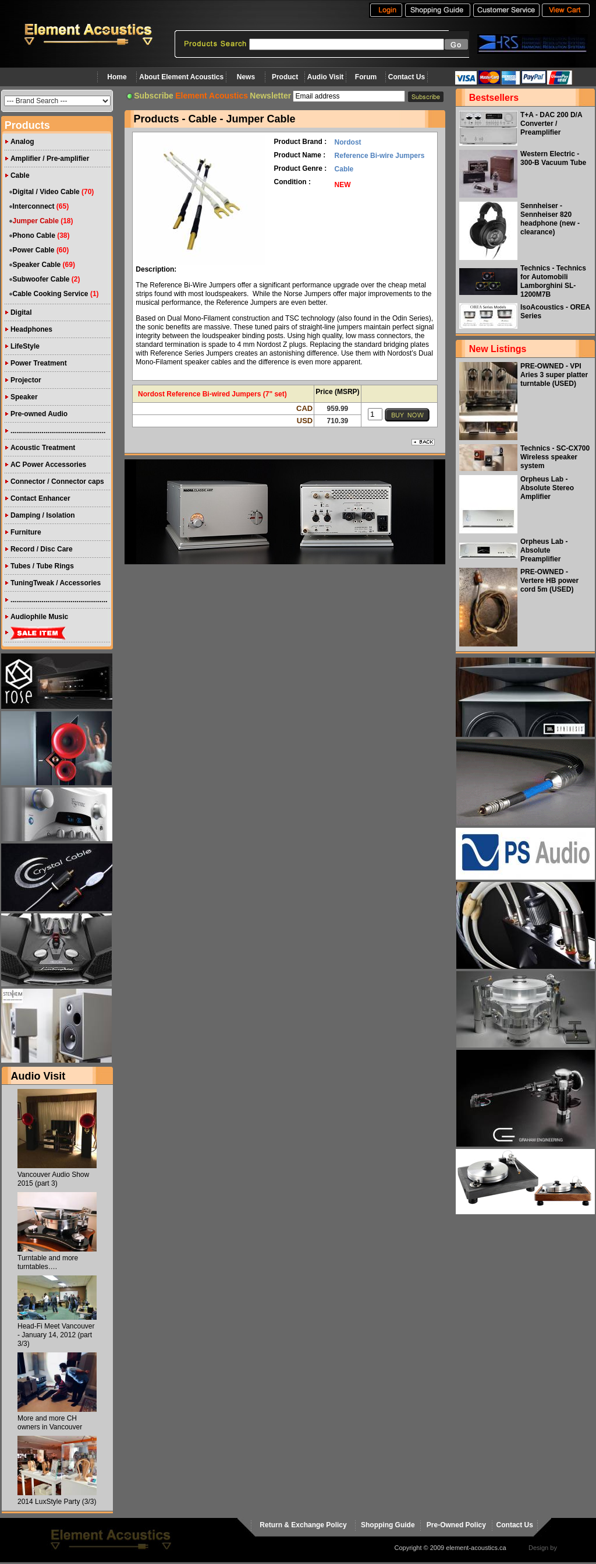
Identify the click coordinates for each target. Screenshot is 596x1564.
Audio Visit (325, 77)
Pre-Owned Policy (456, 1525)
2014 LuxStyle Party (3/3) (56, 1502)
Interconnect (34, 206)
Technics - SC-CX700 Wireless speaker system (555, 457)
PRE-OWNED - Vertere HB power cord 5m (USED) (549, 580)
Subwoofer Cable (41, 279)
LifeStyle (25, 346)
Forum (366, 77)
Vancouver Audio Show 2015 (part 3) (53, 1179)
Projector (25, 380)
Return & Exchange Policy (303, 1525)
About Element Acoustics (181, 77)
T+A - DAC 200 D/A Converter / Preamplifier (551, 123)
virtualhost (573, 1547)
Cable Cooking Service (50, 294)
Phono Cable (34, 235)
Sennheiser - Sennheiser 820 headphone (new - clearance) (550, 219)
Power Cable (34, 250)
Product (285, 77)
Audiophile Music (39, 617)
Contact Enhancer (40, 498)
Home (116, 77)
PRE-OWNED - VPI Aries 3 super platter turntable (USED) (554, 375)
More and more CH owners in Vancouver (49, 1422)
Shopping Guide (388, 1525)
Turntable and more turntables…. (47, 1262)
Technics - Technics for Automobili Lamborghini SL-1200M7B (553, 281)
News (246, 77)
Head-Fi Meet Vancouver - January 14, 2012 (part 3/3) (56, 1335)
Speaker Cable (37, 265)
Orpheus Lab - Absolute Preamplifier (543, 550)
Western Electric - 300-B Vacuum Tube (553, 158)
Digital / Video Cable (46, 192)
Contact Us (406, 77)
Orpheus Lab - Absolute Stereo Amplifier (547, 488)
